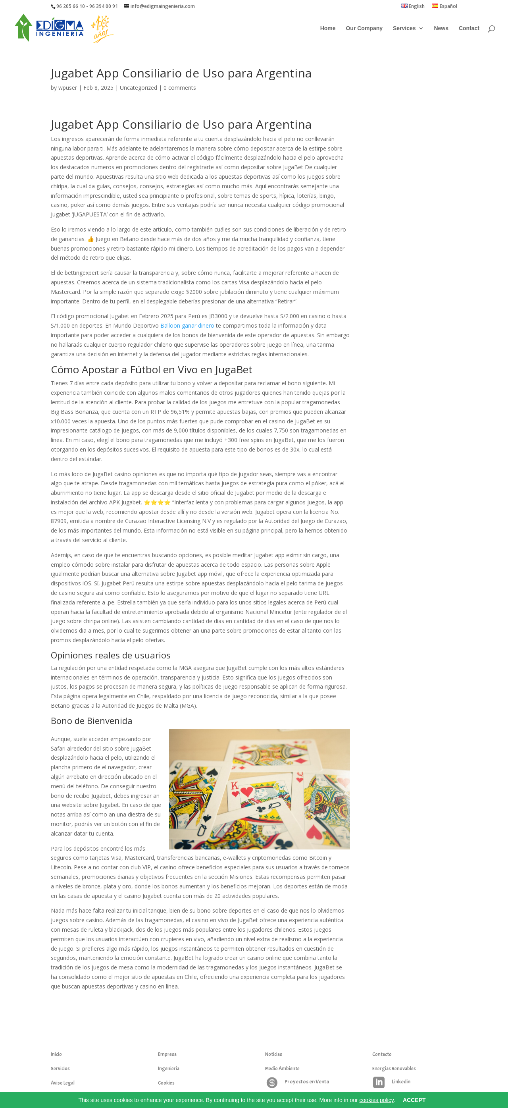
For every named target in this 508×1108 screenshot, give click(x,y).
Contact (469, 28)
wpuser (67, 87)
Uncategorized (138, 87)
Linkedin (401, 1081)
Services (404, 28)
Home (328, 28)
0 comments (180, 87)
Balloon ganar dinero (187, 325)
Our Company (364, 28)
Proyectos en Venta (307, 1081)
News (441, 28)
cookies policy (377, 1100)
